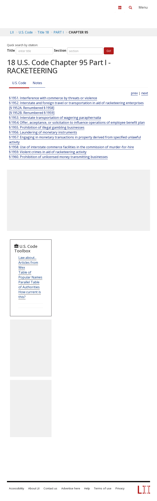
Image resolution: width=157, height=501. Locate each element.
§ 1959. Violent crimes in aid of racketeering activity (47, 152)
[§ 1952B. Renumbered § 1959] (31, 112)
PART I (59, 32)
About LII (33, 488)
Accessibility (16, 488)
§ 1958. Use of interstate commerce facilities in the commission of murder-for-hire (71, 147)
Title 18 (43, 32)
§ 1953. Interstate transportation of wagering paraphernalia (55, 117)
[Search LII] (130, 7)
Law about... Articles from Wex (28, 262)
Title (11, 50)
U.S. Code (19, 83)
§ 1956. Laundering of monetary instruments (43, 132)
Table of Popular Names (30, 274)
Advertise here (70, 488)
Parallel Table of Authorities (29, 284)
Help (87, 488)
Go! (109, 51)
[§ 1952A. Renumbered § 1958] (31, 108)
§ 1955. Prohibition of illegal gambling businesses (46, 127)
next (144, 93)
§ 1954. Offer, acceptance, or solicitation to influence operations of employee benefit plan (77, 122)
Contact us (50, 488)
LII (12, 32)
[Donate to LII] (120, 7)
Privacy (120, 488)
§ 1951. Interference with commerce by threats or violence (53, 98)
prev (134, 93)
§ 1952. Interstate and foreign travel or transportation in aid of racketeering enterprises (76, 103)
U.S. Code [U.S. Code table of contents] (26, 32)
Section (60, 50)
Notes (37, 83)
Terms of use (102, 488)
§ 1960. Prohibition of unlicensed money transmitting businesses (58, 157)
